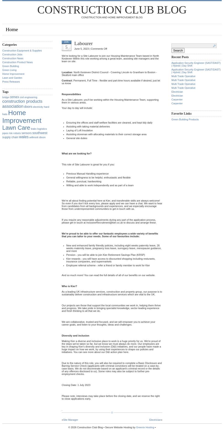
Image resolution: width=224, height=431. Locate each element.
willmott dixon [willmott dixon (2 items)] (37, 137)
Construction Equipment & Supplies (22, 50)
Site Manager (70, 419)
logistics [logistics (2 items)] (42, 128)
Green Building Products (185, 119)
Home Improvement (13, 74)
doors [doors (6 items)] (28, 106)
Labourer (83, 43)
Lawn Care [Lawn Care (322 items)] (16, 127)
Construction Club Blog (112, 10)
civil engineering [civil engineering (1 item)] (28, 97)
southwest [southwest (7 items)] (39, 133)
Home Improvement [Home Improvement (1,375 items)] (21, 116)
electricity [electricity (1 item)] (38, 106)
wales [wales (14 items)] (24, 137)
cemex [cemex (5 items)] (14, 97)
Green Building (10, 66)
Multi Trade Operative (183, 76)
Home (12, 29)
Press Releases (11, 81)
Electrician (155, 419)
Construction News (12, 58)
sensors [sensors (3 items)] (26, 133)
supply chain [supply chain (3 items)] (10, 137)
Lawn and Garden (12, 77)
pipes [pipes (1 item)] (5, 133)
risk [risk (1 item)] (11, 133)
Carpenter (177, 99)
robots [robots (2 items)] (17, 133)
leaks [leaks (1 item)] (34, 128)
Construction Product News (17, 62)
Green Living (9, 70)
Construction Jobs (12, 54)
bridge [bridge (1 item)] (5, 97)
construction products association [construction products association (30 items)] (22, 104)
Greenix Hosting (145, 427)
